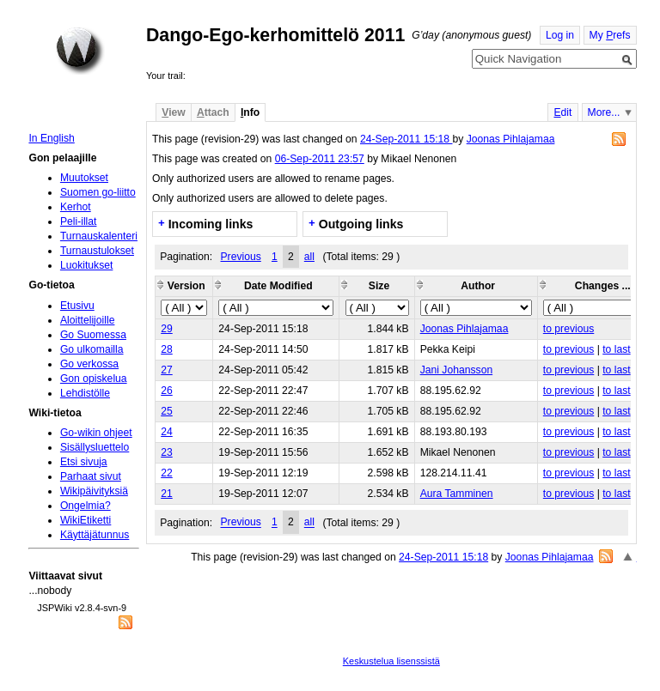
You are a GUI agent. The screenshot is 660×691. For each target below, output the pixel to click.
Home (79, 50)
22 (167, 473)
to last (616, 349)
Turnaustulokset (97, 251)
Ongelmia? (85, 506)
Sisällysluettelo (94, 447)
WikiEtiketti (85, 520)
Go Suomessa (93, 335)
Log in (560, 35)
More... (604, 112)
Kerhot (75, 207)
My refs (610, 35)
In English (51, 138)
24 (167, 432)
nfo (250, 112)
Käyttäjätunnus (94, 535)
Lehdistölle (85, 393)
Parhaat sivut (90, 476)
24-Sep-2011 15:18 (406, 139)
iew (173, 112)
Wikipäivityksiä (94, 491)
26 (167, 391)
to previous (568, 329)
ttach (213, 112)
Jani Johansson (456, 370)
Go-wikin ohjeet (96, 433)
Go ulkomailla (92, 349)
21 (167, 494)
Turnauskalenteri (99, 236)
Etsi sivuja (83, 462)
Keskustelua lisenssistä (391, 661)
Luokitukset (86, 265)
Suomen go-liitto (98, 192)
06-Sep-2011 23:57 (319, 159)
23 (167, 452)
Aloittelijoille (87, 320)
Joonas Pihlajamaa (511, 139)
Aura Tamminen (456, 494)
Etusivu (77, 306)
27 (167, 370)
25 (167, 411)
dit (562, 112)
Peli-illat (78, 221)
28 (167, 349)
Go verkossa (89, 364)
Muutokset (84, 178)
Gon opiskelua (93, 379)
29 (167, 329)
